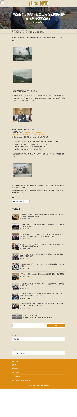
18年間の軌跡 (16, 376)
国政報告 (27, 318)
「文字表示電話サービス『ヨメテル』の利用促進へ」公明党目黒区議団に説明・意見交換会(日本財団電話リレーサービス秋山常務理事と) (41, 235)
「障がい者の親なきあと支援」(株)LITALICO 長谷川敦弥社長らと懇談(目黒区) (42, 274)
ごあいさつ (15, 361)
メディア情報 (15, 372)
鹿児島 (50, 318)
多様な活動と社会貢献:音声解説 (21, 380)
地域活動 (30, 315)
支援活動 (39, 318)
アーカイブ (15, 335)
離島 (45, 318)
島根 (33, 318)
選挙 (36, 315)
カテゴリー (15, 349)
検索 (56, 325)
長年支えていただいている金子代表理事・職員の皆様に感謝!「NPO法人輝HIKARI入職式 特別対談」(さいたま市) (41, 295)
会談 (24, 315)
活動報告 (14, 365)
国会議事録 (15, 369)
